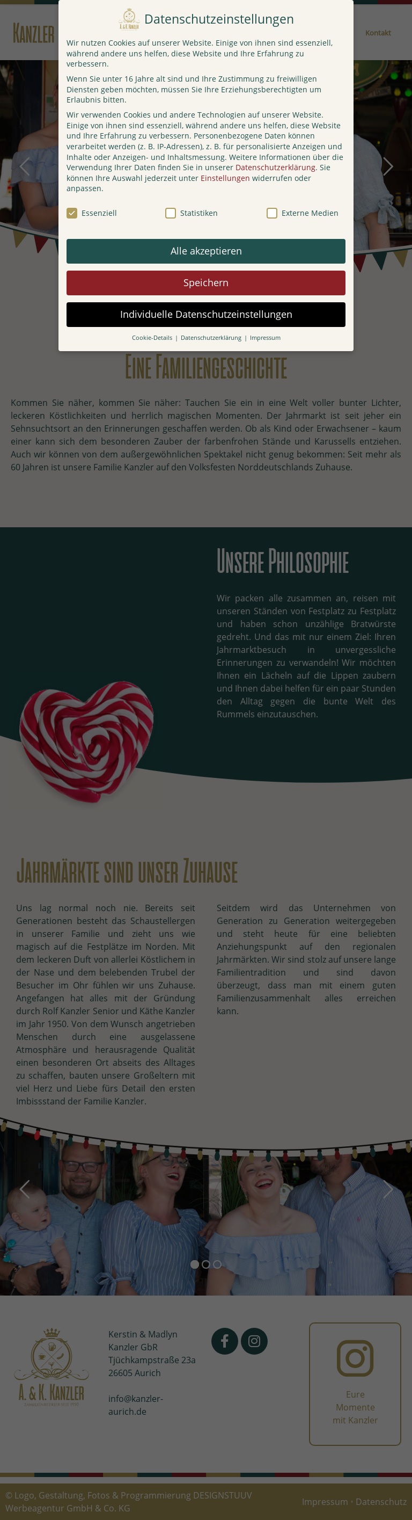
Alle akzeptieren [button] (206, 250)
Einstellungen (225, 178)
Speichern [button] (206, 282)
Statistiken (191, 213)
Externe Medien (303, 213)
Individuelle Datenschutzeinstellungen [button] (206, 314)
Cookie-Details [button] (153, 337)
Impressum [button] (265, 337)
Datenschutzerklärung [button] (212, 337)
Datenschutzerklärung (275, 167)
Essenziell (92, 213)
